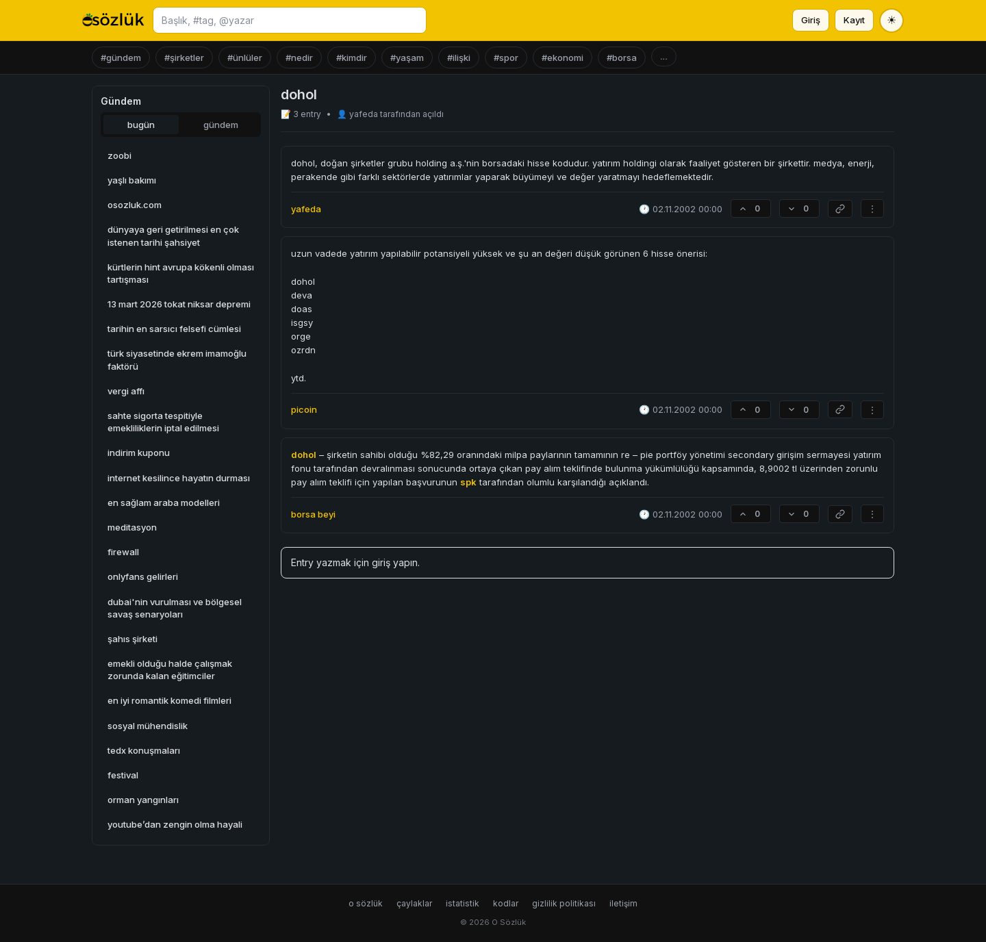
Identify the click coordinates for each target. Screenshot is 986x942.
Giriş (810, 19)
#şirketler (184, 57)
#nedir (299, 57)
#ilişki (458, 57)
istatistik (462, 903)
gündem (220, 124)
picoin (304, 409)
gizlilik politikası (564, 903)
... (664, 56)
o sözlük (366, 903)
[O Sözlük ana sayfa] (113, 20)
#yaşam (407, 57)
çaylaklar (414, 903)
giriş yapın (395, 562)
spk (468, 481)
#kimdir (351, 57)
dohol (303, 454)
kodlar (505, 903)
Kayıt (854, 19)
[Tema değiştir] (891, 20)
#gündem (121, 57)
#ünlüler (244, 57)
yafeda (364, 114)
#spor (506, 57)
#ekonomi (562, 57)
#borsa (622, 57)
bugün (141, 124)
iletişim (623, 903)
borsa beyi (313, 514)
